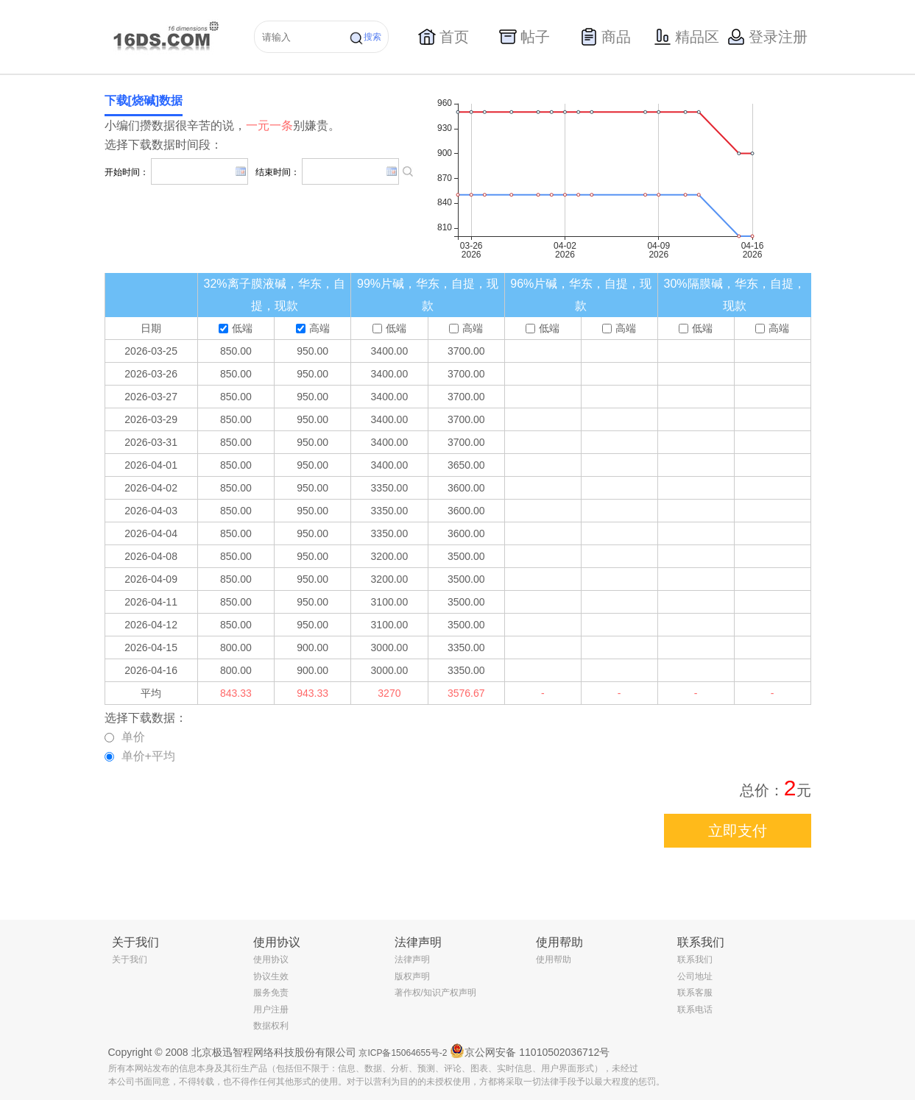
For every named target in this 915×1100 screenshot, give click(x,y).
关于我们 (129, 959)
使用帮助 (553, 959)
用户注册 (271, 1009)
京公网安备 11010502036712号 (530, 1050)
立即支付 (737, 831)
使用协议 (271, 959)
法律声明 (412, 959)
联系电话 (695, 1009)
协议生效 (271, 976)
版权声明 (412, 976)
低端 (235, 328)
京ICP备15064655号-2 (402, 1053)
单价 (125, 737)
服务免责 (271, 992)
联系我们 (695, 959)
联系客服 (695, 992)
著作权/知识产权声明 (435, 992)
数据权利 (271, 1026)
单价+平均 (140, 756)
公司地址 (695, 976)
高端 (313, 328)
